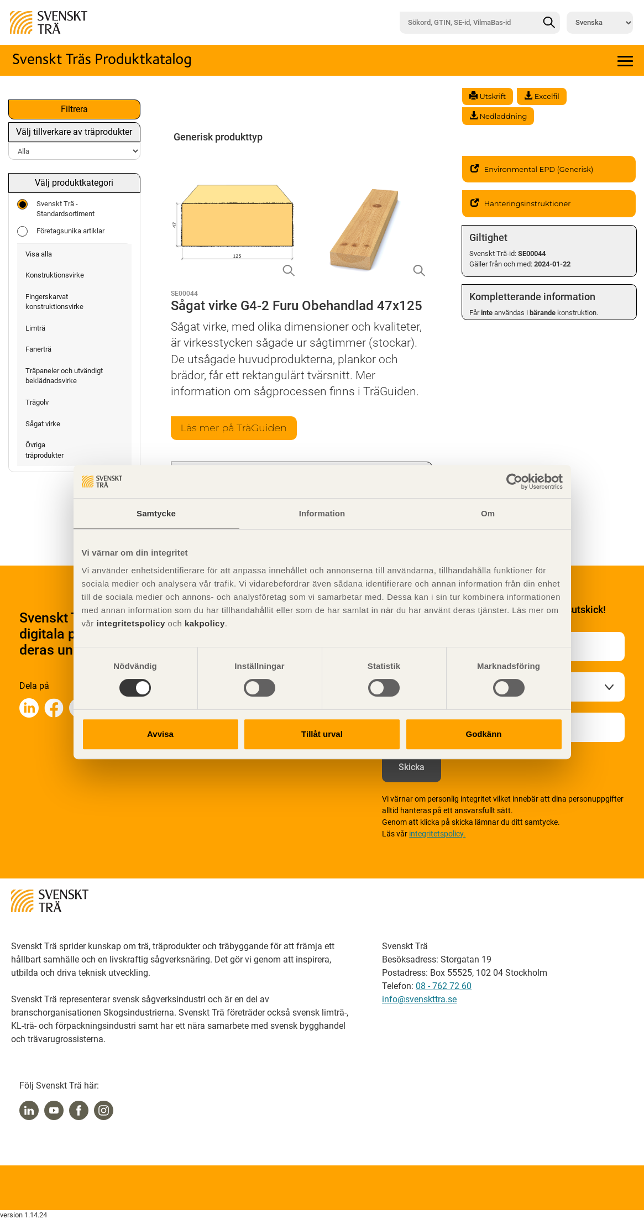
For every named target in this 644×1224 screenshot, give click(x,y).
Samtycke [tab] (156, 513)
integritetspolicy (129, 623)
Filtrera (74, 109)
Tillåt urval (322, 734)
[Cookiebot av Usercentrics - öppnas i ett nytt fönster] (514, 481)
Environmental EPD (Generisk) (532, 169)
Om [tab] (488, 513)
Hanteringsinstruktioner (520, 203)
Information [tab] (322, 513)
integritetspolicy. (437, 833)
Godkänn (483, 734)
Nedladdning (498, 116)
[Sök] (549, 23)
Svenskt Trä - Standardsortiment (56, 208)
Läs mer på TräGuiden (234, 427)
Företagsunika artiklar (60, 231)
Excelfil (541, 96)
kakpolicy (205, 623)
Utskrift (487, 96)
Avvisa (160, 734)
